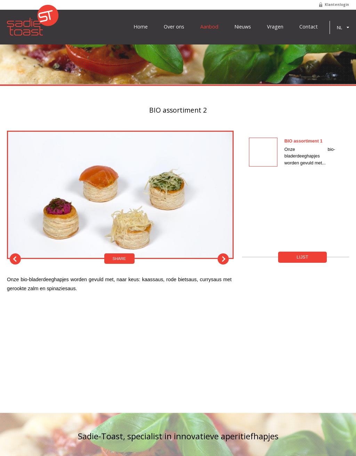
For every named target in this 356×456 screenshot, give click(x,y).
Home (141, 26)
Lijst (302, 257)
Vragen (275, 26)
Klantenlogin (337, 4)
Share (119, 258)
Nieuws (242, 26)
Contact (308, 26)
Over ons (174, 26)
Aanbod (209, 26)
